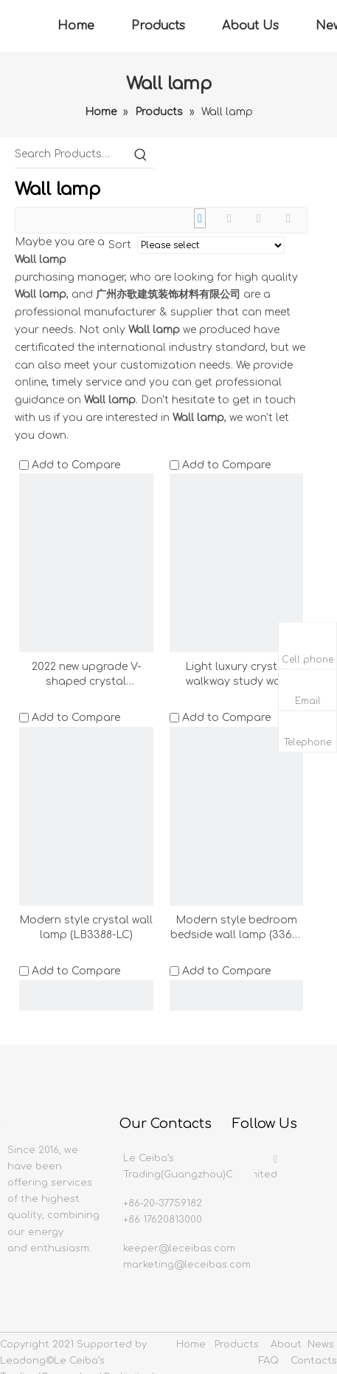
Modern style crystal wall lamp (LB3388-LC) (86, 927)
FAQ (269, 1361)
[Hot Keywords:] (141, 154)
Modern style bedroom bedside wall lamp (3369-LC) (236, 929)
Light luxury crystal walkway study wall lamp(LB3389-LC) (236, 675)
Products (158, 26)
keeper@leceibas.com (179, 1248)
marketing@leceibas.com (187, 1265)
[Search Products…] (71, 154)
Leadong (23, 1361)
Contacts (314, 1361)
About (286, 1344)
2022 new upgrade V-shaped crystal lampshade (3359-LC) (86, 675)
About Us (250, 26)
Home (76, 26)
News (321, 1344)
